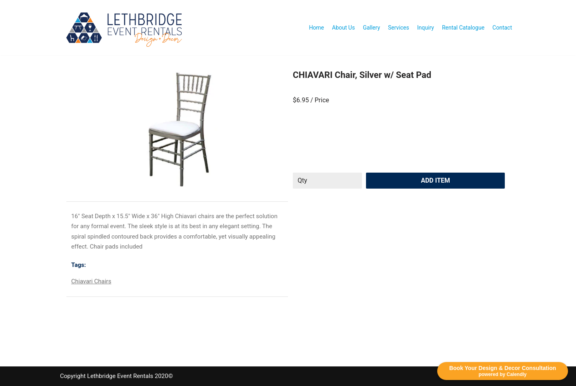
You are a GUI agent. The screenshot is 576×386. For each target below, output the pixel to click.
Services (398, 27)
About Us (343, 27)
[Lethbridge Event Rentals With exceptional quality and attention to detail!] (126, 27)
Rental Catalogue (463, 27)
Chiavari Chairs (91, 281)
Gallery (371, 27)
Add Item (435, 180)
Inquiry (425, 27)
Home (316, 27)
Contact (502, 27)
